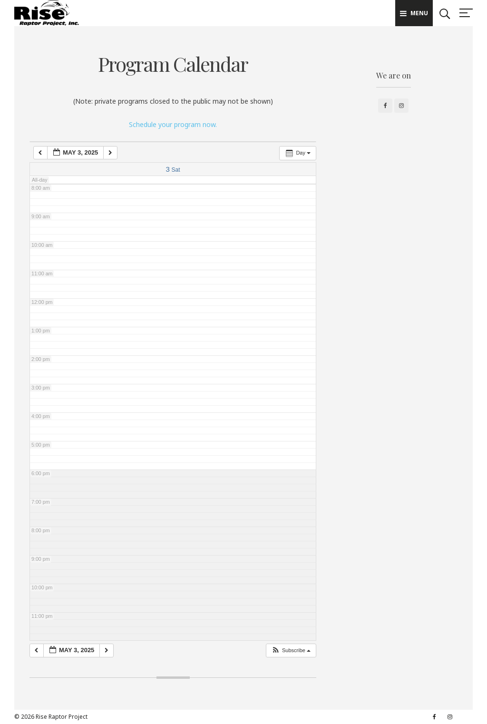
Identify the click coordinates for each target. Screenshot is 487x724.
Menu (414, 13)
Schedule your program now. (173, 124)
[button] (290, 650)
